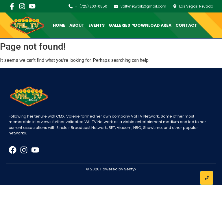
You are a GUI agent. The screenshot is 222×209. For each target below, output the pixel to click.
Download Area (152, 25)
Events (96, 25)
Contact (186, 25)
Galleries (120, 25)
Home (59, 25)
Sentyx (130, 169)
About (76, 25)
